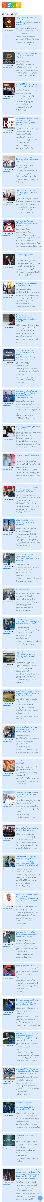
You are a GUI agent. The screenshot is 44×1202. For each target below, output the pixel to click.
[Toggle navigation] (39, 5)
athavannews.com (7, 32)
